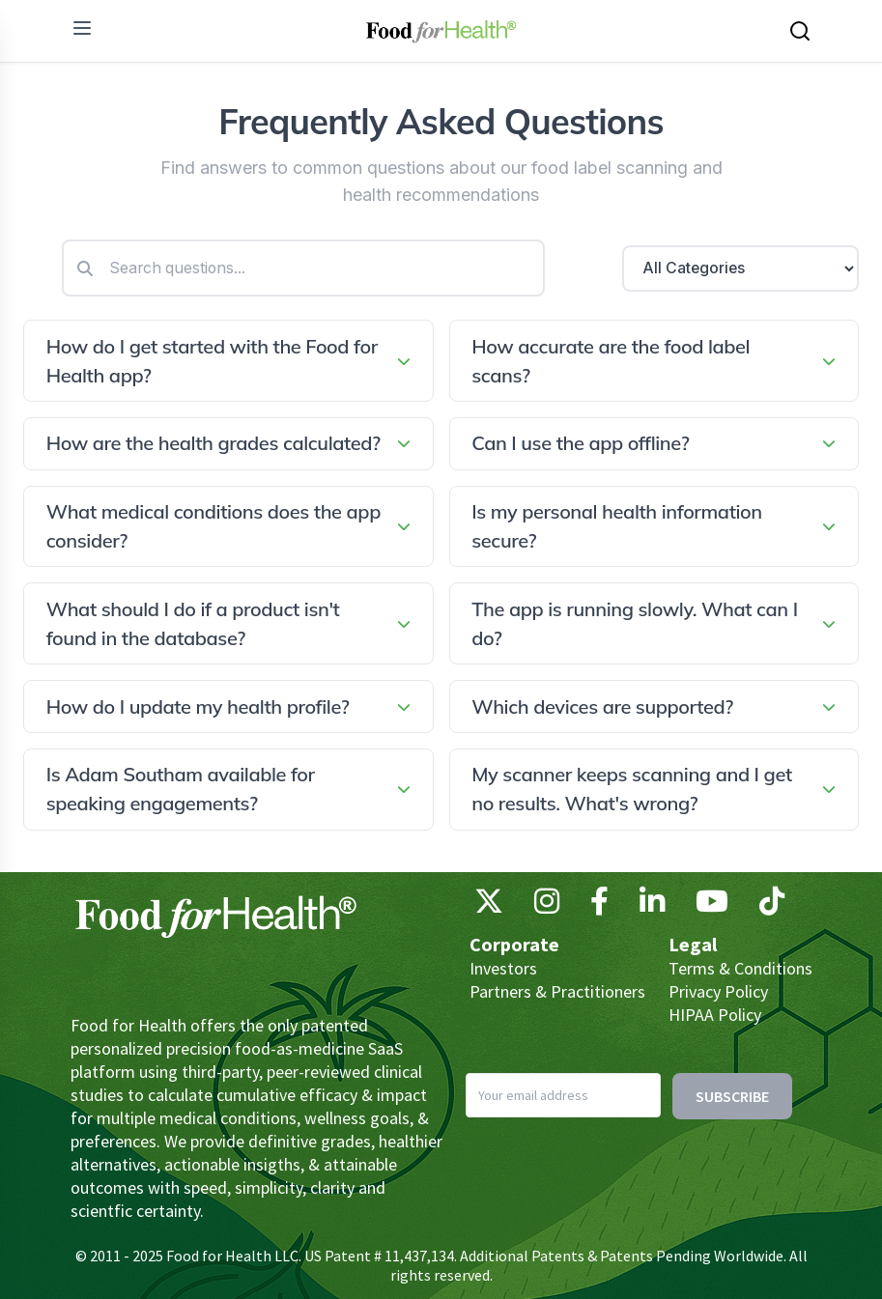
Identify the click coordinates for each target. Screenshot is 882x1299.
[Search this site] (799, 30)
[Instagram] (546, 906)
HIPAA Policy (715, 1014)
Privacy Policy (718, 991)
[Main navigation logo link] (441, 30)
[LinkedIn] (652, 906)
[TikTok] (771, 906)
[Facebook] (599, 906)
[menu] (82, 28)
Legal (693, 944)
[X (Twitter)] (488, 906)
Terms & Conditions (740, 968)
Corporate (514, 944)
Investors (503, 968)
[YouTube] (712, 906)
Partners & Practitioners (557, 991)
